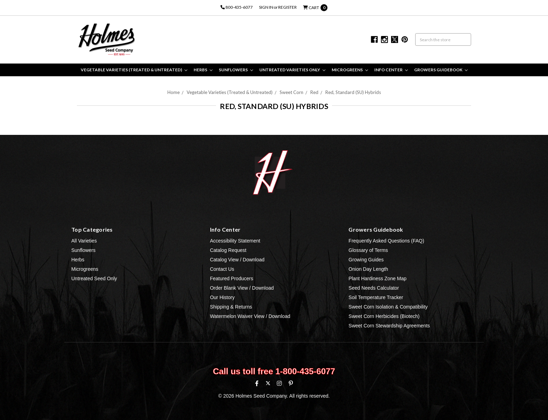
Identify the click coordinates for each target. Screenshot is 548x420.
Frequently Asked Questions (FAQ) (386, 241)
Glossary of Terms (368, 250)
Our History (222, 297)
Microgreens (350, 69)
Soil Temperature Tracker (375, 297)
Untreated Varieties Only (292, 69)
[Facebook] (257, 383)
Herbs (203, 69)
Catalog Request (228, 250)
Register (287, 7)
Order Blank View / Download (242, 288)
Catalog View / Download (237, 259)
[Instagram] (279, 383)
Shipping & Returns (231, 307)
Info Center (391, 69)
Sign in (266, 7)
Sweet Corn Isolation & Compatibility (387, 307)
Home (173, 92)
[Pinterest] (291, 383)
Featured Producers (231, 278)
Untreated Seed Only (94, 278)
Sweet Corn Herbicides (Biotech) (383, 316)
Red (314, 92)
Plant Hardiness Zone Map (377, 278)
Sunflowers (236, 69)
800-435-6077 (237, 7)
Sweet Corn (291, 92)
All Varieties (84, 241)
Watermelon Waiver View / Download (250, 316)
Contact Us (222, 269)
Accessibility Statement (235, 241)
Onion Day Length (368, 269)
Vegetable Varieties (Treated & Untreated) (134, 69)
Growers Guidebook (441, 69)
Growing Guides (365, 259)
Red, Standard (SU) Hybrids (353, 92)
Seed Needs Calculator (373, 288)
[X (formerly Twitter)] (268, 383)
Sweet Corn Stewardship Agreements (389, 325)
